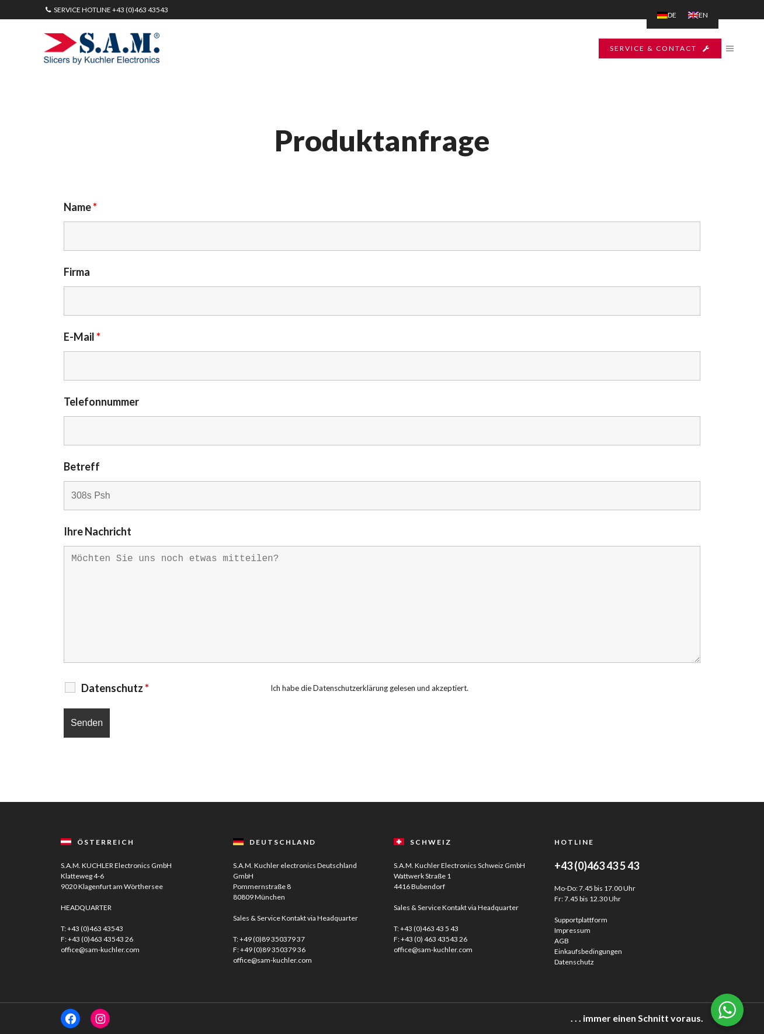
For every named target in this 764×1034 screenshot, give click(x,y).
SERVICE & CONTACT (660, 48)
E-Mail (82, 336)
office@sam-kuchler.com (100, 949)
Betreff (82, 466)
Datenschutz (574, 961)
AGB (561, 940)
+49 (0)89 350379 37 (272, 939)
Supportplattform (580, 919)
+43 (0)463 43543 (140, 9)
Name (80, 206)
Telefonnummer (101, 401)
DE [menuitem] (672, 15)
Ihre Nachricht (97, 531)
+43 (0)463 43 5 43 (429, 928)
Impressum (572, 930)
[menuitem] (666, 15)
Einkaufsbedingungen (588, 951)
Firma (77, 271)
